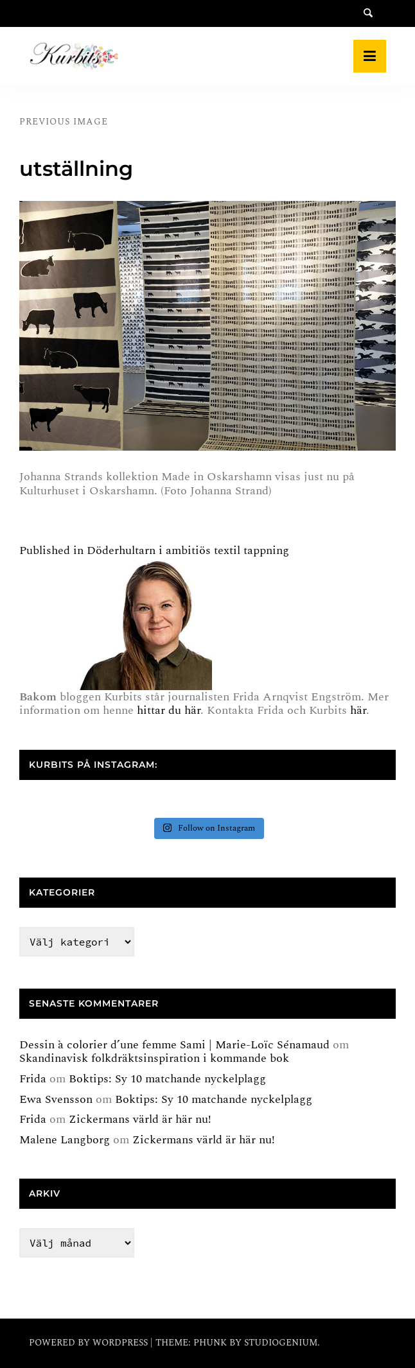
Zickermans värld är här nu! (140, 1119)
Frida (32, 1078)
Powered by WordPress (89, 1342)
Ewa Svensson (56, 1099)
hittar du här (168, 710)
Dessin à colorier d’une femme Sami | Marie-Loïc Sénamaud (174, 1044)
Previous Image (63, 121)
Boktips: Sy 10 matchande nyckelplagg (167, 1078)
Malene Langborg (64, 1139)
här (358, 710)
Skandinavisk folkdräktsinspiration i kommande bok (154, 1058)
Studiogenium (280, 1342)
